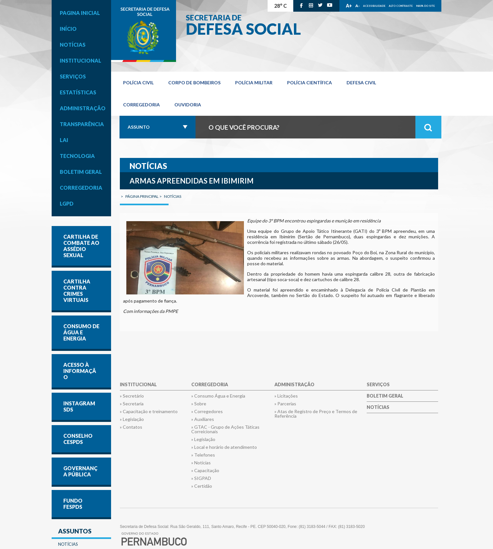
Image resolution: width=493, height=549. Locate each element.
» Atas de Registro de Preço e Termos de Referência (315, 413)
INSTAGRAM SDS (79, 406)
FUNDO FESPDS (72, 503)
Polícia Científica (309, 82)
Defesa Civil (361, 82)
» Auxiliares (202, 419)
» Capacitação (205, 470)
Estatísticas (78, 92)
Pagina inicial (80, 13)
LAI (64, 140)
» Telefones (203, 455)
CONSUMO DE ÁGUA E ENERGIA (81, 332)
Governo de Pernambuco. (143, 31)
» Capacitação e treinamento (149, 411)
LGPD (66, 203)
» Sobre (198, 403)
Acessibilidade (374, 5)
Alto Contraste (401, 5)
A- (357, 5)
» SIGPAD (201, 478)
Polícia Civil (138, 82)
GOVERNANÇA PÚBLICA (80, 471)
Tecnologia (77, 156)
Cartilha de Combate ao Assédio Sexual (81, 245)
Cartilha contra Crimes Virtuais (76, 290)
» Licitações (286, 396)
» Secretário (132, 396)
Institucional (80, 60)
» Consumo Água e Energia (218, 396)
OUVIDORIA (187, 104)
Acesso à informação (79, 371)
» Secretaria (132, 403)
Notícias (72, 45)
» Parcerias (285, 403)
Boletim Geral (81, 172)
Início (68, 29)
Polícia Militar (253, 82)
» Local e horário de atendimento (224, 447)
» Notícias (201, 462)
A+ (349, 5)
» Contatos (131, 427)
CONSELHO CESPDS (78, 439)
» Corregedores (207, 411)
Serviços (73, 76)
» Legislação (132, 419)
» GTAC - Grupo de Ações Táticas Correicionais (225, 429)
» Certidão (201, 486)
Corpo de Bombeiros (194, 82)
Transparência (82, 124)
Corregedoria (81, 188)
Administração (83, 108)
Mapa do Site (425, 5)
